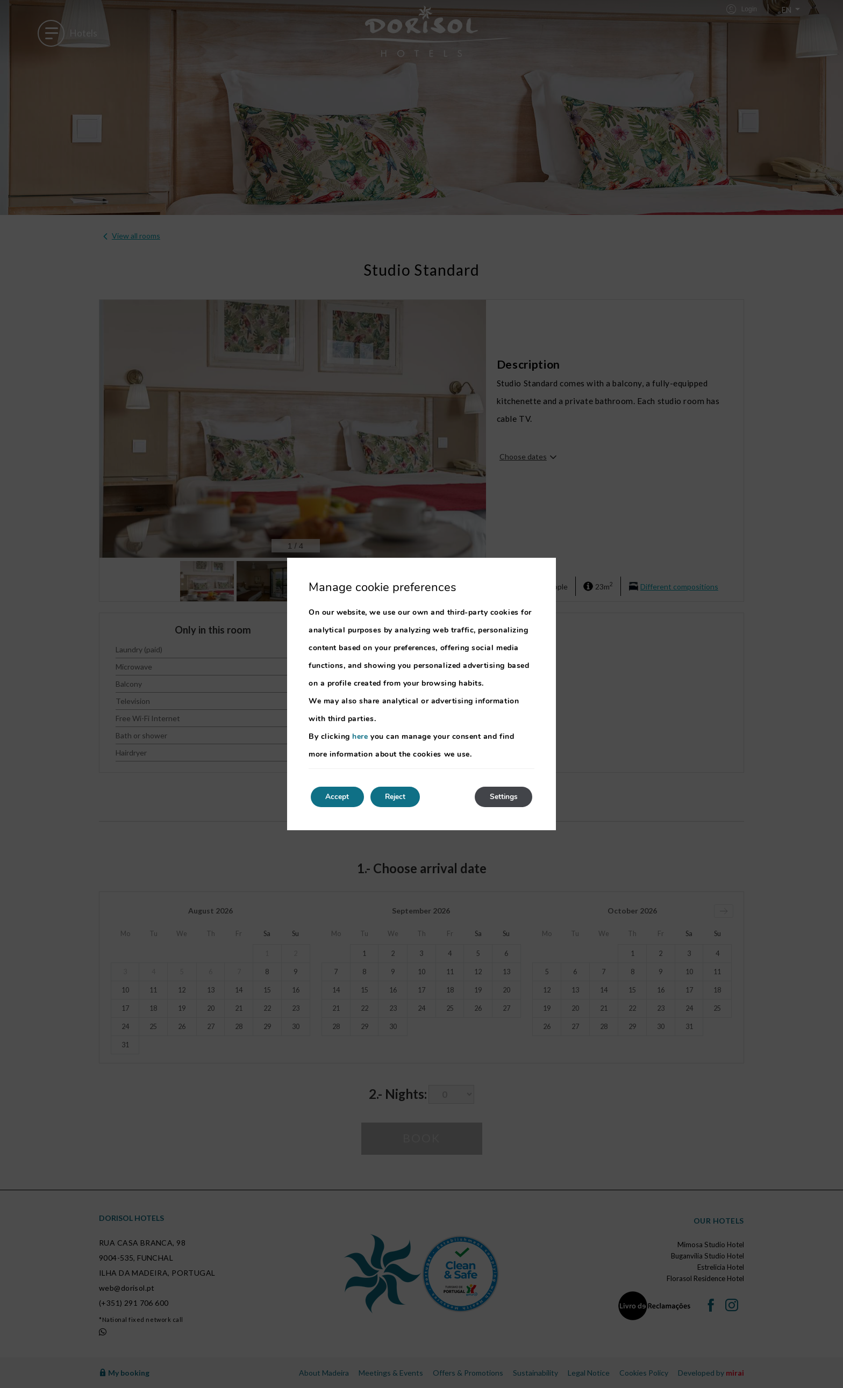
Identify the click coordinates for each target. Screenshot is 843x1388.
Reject (400, 797)
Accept (339, 797)
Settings (502, 797)
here (360, 736)
